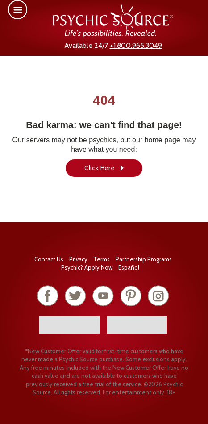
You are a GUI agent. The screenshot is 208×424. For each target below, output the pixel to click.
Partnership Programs (144, 259)
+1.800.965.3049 (136, 45)
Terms (101, 259)
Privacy (78, 259)
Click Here (99, 168)
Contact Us (48, 259)
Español (128, 267)
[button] (17, 9)
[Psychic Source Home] (113, 35)
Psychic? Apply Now (86, 267)
